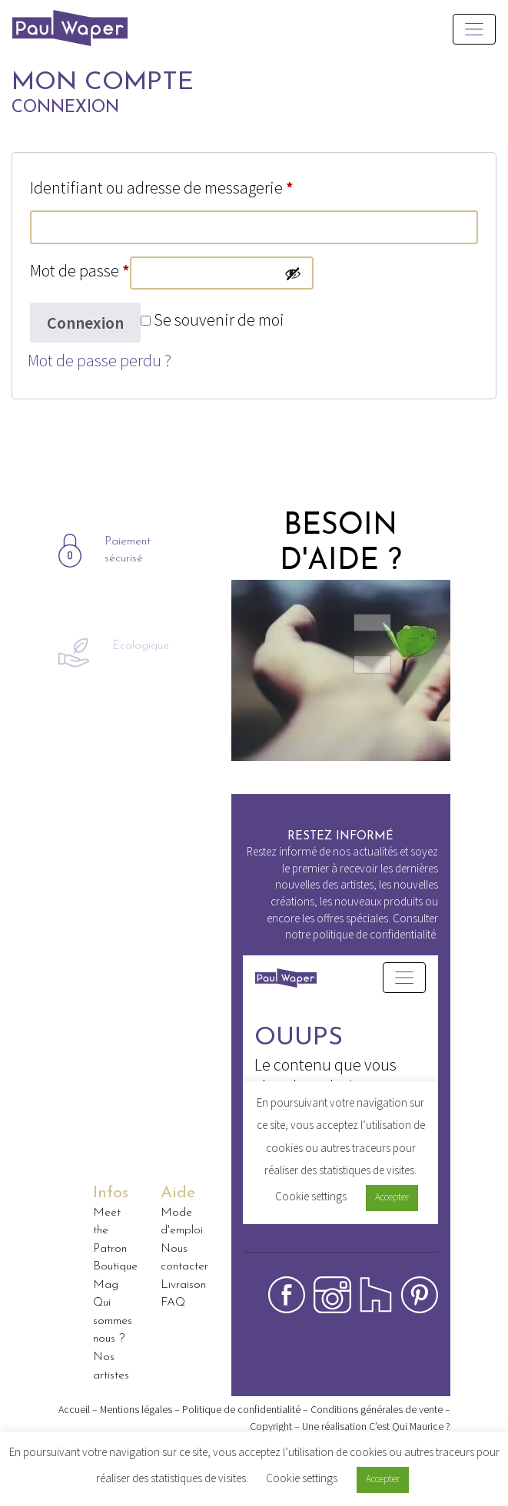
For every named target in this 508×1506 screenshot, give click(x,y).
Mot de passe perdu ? (99, 360)
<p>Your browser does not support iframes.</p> (340, 1103)
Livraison (183, 1285)
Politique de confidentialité (241, 1409)
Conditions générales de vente (376, 1409)
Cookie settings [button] (301, 1478)
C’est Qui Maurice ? (409, 1426)
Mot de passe (80, 270)
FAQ (173, 1302)
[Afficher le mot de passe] (292, 273)
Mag (105, 1285)
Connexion (85, 322)
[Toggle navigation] (474, 29)
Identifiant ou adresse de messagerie (162, 187)
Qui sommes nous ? (112, 1320)
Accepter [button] (383, 1478)
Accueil (74, 1409)
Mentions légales (136, 1409)
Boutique (115, 1266)
